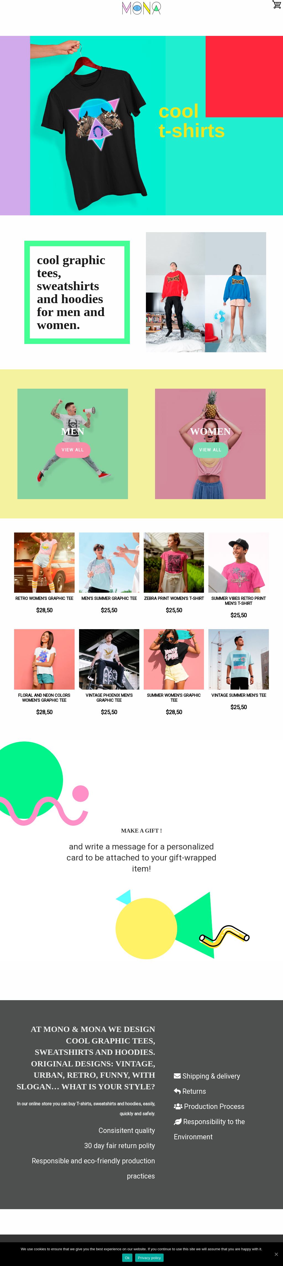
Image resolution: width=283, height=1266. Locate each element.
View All (73, 449)
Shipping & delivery (207, 1076)
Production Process (209, 1107)
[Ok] (276, 1254)
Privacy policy (149, 1258)
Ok (127, 1258)
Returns (190, 1091)
